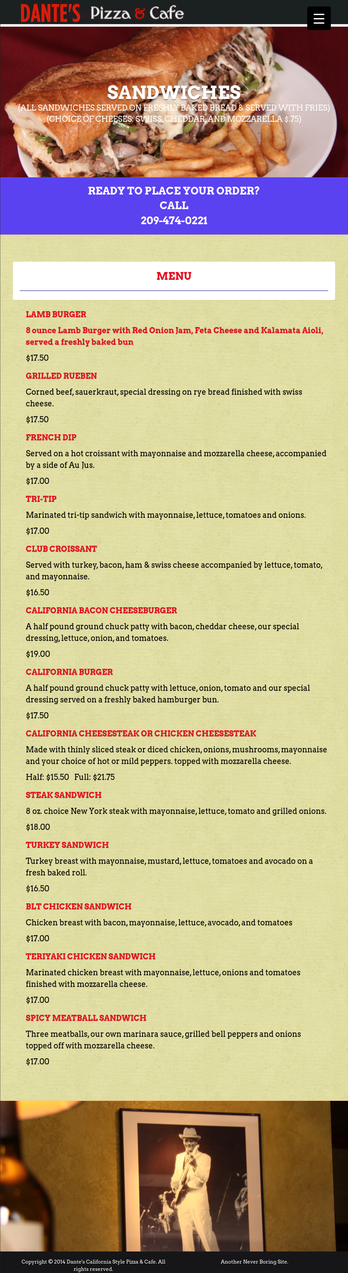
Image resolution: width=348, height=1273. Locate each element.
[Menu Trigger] (319, 18)
